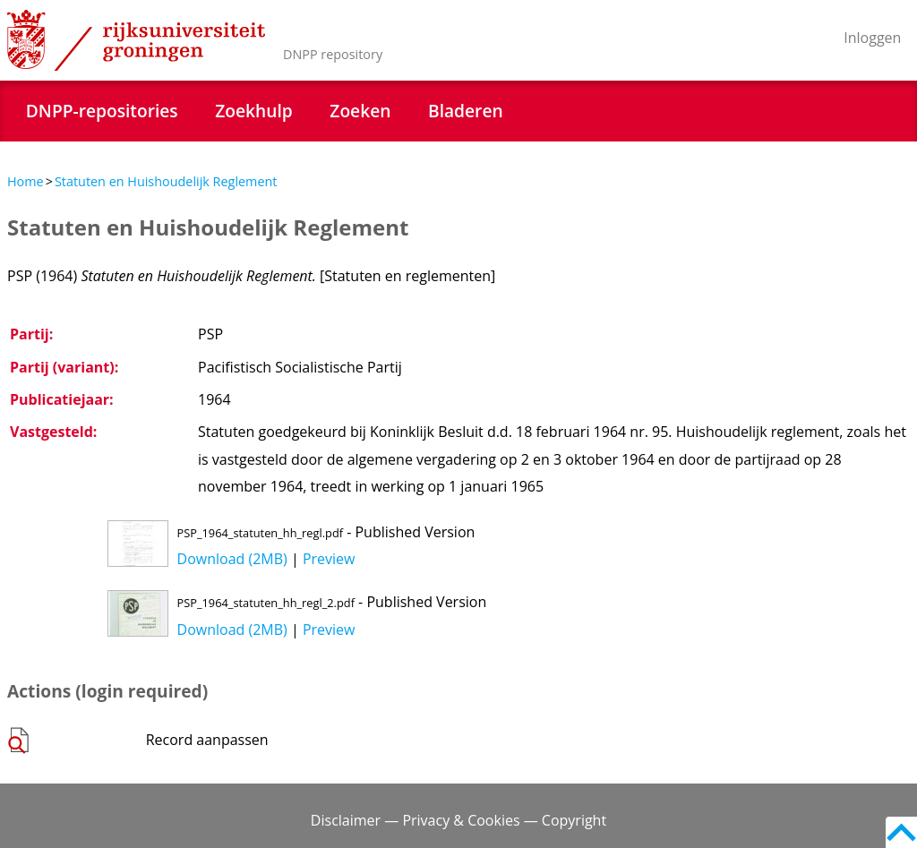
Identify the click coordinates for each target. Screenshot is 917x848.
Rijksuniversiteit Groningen (136, 40)
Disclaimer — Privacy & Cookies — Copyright (458, 820)
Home (25, 181)
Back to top (901, 832)
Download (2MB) (232, 559)
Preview (329, 559)
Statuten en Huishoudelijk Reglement (166, 181)
